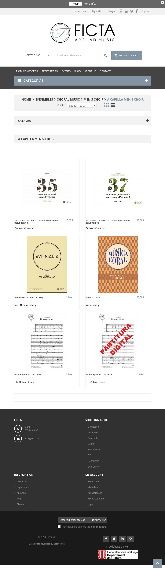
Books (91, 443)
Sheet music (94, 449)
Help (19, 498)
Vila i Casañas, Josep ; (26, 304)
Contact (105, 70)
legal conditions (98, 526)
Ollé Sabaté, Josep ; (25, 381)
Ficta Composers (27, 70)
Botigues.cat (59, 543)
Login (112, 11)
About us (90, 70)
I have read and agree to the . (84, 526)
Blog (77, 70)
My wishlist (97, 11)
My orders (93, 486)
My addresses (95, 492)
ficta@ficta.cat (32, 438)
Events (66, 70)
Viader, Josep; (93, 304)
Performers (50, 70)
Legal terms (23, 486)
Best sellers (94, 466)
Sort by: (61, 104)
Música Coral (93, 296)
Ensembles (93, 437)
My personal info (96, 498)
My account (94, 474)
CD (89, 454)
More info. (90, 3)
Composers (93, 426)
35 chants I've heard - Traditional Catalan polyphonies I (36, 220)
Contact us (22, 480)
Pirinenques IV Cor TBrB (27, 373)
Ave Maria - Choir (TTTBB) (28, 296)
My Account (80, 11)
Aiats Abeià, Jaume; (25, 227)
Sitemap (21, 503)
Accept (75, 3)
